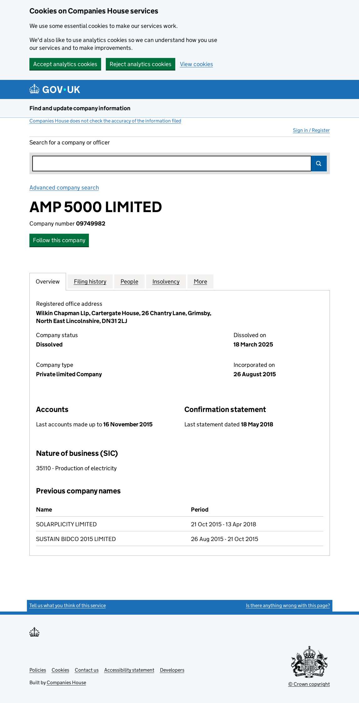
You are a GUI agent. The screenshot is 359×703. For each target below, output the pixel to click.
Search (319, 163)
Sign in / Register (311, 130)
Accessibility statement (129, 670)
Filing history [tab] (90, 281)
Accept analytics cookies (65, 64)
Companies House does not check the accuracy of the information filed (105, 121)
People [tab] (129, 281)
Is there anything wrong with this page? (288, 605)
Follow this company (59, 240)
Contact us (87, 670)
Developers (172, 670)
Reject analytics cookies (141, 64)
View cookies (196, 64)
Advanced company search (64, 187)
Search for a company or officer (69, 142)
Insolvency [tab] (166, 281)
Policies (37, 670)
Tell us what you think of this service (67, 605)
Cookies (60, 670)
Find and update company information (80, 108)
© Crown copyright (309, 684)
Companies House (66, 682)
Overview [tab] (48, 281)
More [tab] (200, 281)
